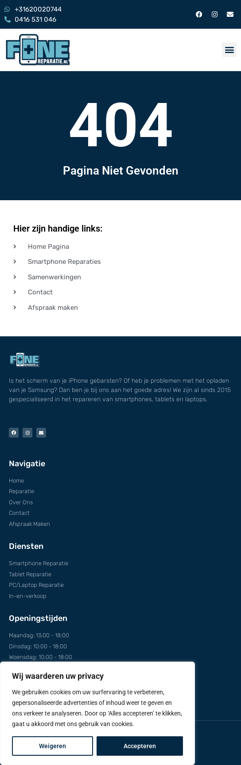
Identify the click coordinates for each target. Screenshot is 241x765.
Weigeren (52, 746)
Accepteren (140, 746)
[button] (229, 49)
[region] (97, 713)
